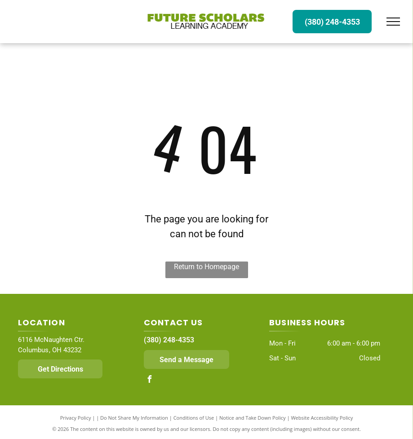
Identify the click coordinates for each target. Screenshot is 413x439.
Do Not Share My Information (134, 417)
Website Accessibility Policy (322, 417)
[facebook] (149, 380)
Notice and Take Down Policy (252, 417)
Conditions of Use (193, 417)
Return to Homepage (206, 266)
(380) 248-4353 (169, 340)
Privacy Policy (75, 417)
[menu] (393, 21)
